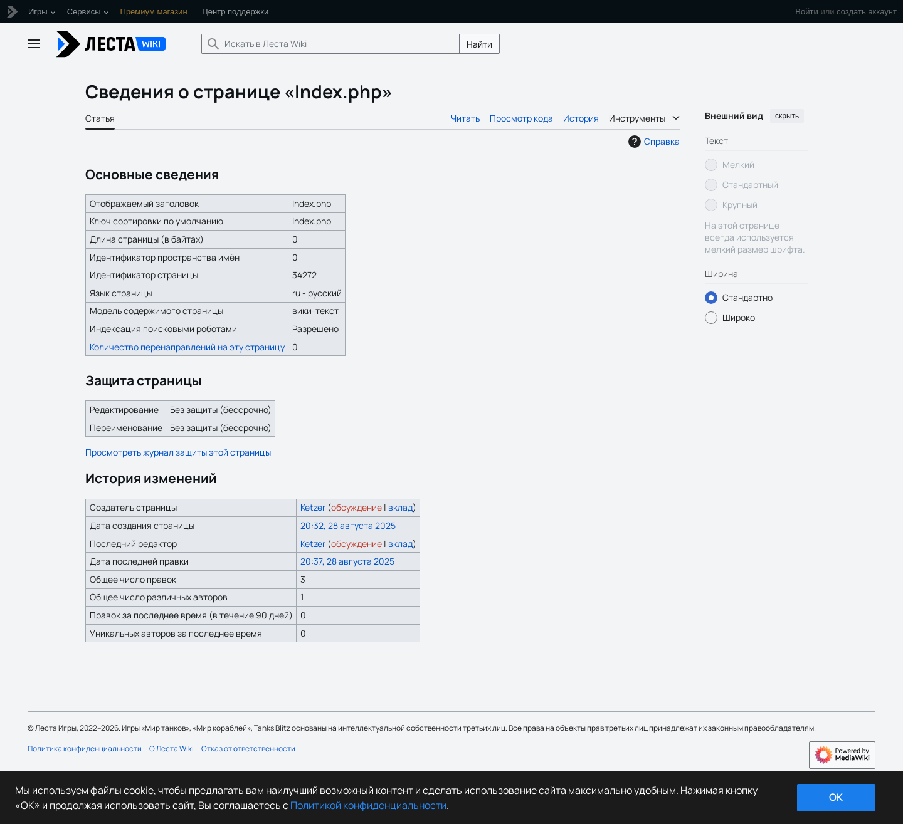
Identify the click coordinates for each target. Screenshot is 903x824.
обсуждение (356, 507)
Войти (806, 11)
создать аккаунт (867, 11)
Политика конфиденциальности (85, 748)
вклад (400, 507)
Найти (479, 44)
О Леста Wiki (171, 748)
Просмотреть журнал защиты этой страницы (178, 452)
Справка (652, 141)
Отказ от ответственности (248, 748)
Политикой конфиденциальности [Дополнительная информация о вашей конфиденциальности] (368, 805)
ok (836, 797)
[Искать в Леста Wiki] (330, 44)
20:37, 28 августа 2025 (347, 561)
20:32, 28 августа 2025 (348, 525)
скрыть (787, 116)
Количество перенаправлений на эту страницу (187, 347)
